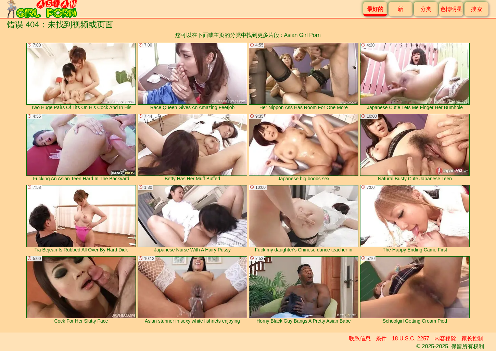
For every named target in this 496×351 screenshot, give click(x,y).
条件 (381, 338)
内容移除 (445, 338)
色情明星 (451, 9)
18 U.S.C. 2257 (410, 338)
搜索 (476, 9)
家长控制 (472, 338)
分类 (425, 9)
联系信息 (360, 338)
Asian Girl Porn (302, 35)
